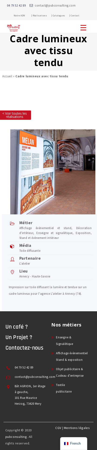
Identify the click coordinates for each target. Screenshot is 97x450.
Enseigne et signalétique (54, 233)
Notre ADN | (23, 15)
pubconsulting (16, 437)
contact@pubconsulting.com (55, 5)
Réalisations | (42, 15)
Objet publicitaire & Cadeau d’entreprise (69, 372)
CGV (58, 428)
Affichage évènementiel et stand (45, 228)
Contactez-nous (24, 348)
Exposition (83, 233)
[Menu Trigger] (83, 27)
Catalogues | (61, 15)
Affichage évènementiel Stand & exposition (72, 356)
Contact (75, 15)
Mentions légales (77, 428)
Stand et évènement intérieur (39, 238)
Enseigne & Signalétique (64, 340)
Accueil (7, 76)
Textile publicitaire (64, 388)
